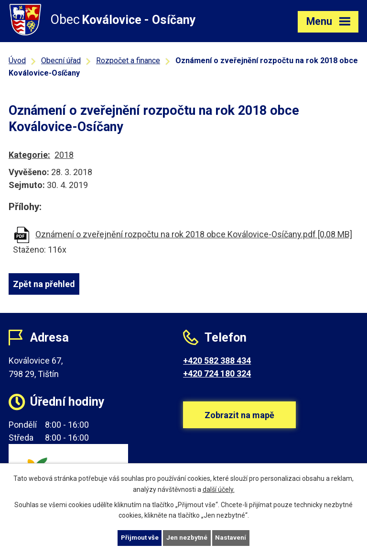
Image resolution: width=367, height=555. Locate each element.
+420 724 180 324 (217, 373)
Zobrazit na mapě (239, 421)
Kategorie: (29, 155)
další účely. (219, 488)
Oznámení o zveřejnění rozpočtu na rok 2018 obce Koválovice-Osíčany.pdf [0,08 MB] (193, 234)
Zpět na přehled (44, 284)
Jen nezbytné (187, 537)
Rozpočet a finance (128, 60)
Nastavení (232, 537)
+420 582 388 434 (217, 360)
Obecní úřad (61, 60)
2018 (64, 155)
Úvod (17, 60)
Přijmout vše (139, 537)
